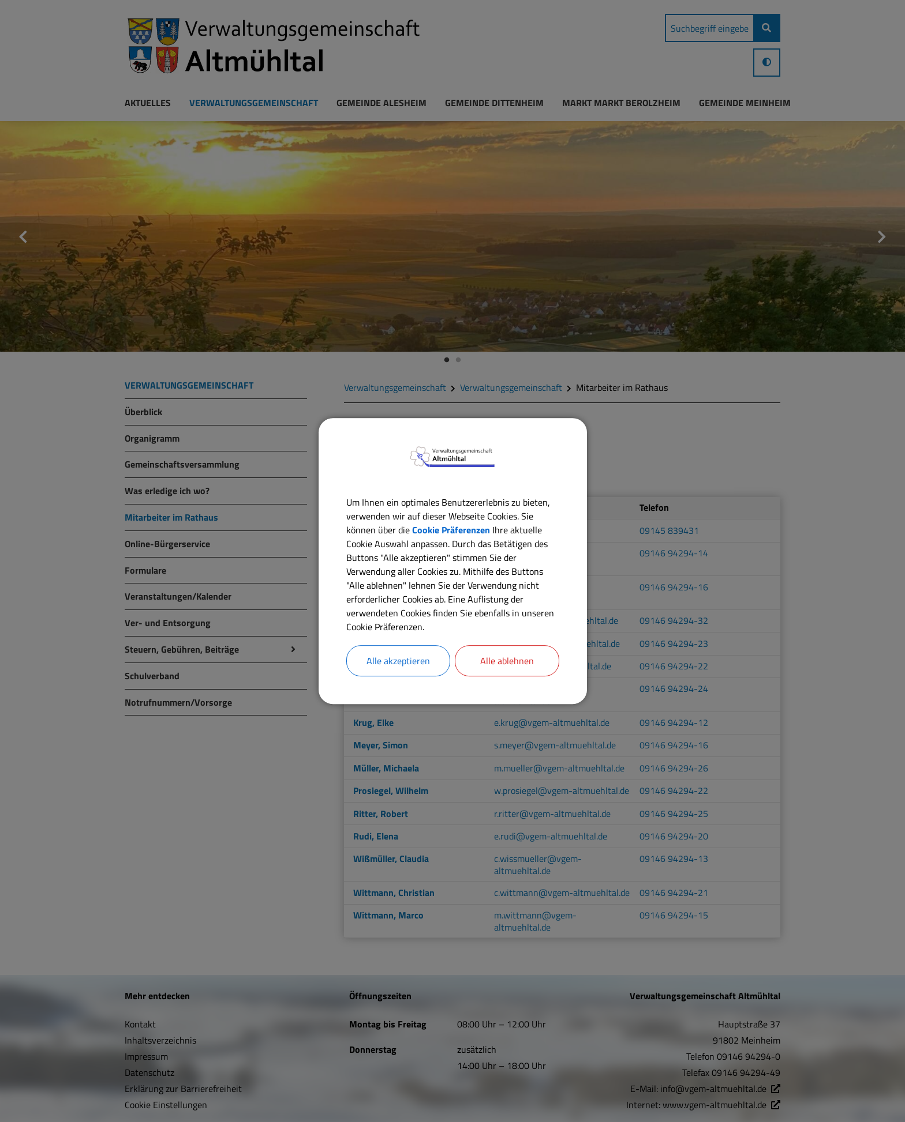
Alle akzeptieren (398, 661)
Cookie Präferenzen (451, 530)
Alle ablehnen (507, 661)
